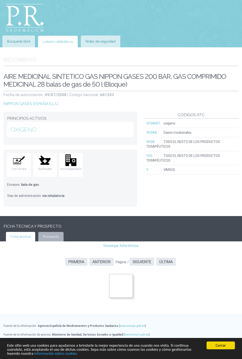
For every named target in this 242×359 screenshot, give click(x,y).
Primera (76, 261)
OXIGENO (24, 129)
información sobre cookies (55, 353)
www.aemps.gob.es (132, 326)
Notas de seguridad (101, 41)
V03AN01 (153, 123)
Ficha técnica (20, 237)
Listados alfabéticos (58, 42)
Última (166, 261)
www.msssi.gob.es (136, 334)
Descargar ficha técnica (121, 246)
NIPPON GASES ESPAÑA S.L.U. (31, 103)
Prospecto (51, 237)
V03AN (151, 132)
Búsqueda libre (18, 41)
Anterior (101, 261)
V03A (150, 142)
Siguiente (142, 261)
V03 (149, 156)
